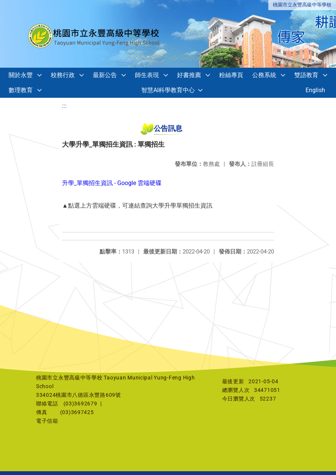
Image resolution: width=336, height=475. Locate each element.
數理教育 (21, 90)
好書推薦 (189, 75)
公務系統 (264, 75)
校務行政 (63, 75)
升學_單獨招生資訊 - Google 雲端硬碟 (112, 183)
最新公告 (105, 75)
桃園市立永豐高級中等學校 (302, 5)
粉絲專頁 (231, 75)
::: (64, 105)
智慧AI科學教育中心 (168, 90)
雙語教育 (306, 75)
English (315, 90)
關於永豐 (21, 75)
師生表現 (147, 75)
